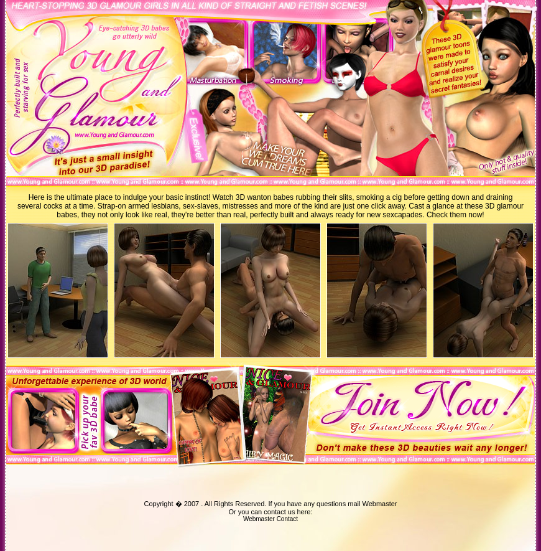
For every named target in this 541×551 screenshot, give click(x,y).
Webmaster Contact (270, 519)
